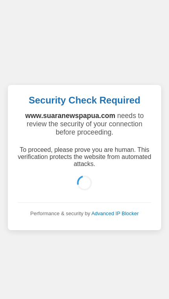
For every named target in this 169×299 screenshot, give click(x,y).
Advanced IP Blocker (114, 213)
